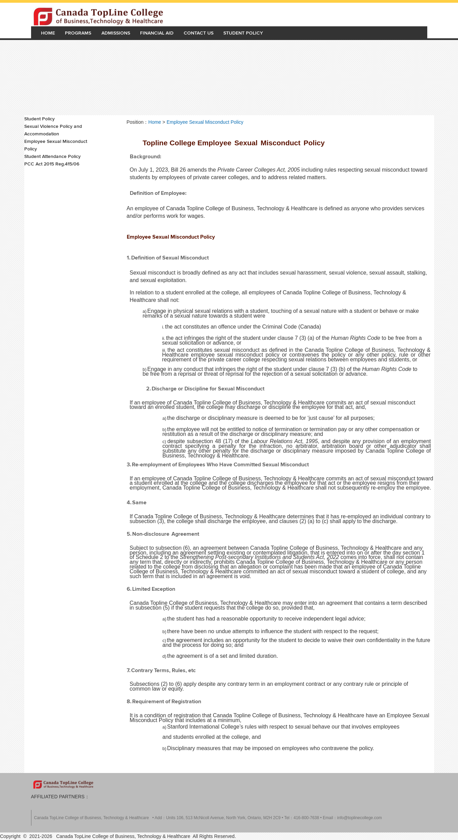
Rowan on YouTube (405, 785)
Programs (78, 33)
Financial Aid (157, 33)
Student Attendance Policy (52, 156)
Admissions (115, 33)
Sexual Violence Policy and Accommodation (53, 130)
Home (48, 33)
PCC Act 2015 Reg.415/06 (51, 164)
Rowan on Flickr (419, 785)
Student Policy (243, 33)
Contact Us (198, 33)
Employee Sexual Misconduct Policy (55, 145)
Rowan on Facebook (378, 785)
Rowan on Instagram (391, 785)
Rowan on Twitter (364, 785)
